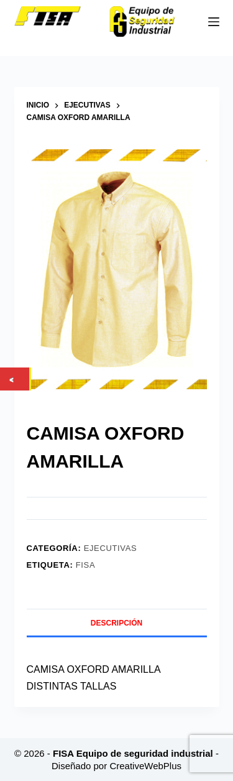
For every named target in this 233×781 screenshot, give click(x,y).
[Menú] (213, 21)
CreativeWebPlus (145, 765)
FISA (86, 565)
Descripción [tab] (116, 623)
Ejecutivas (110, 548)
